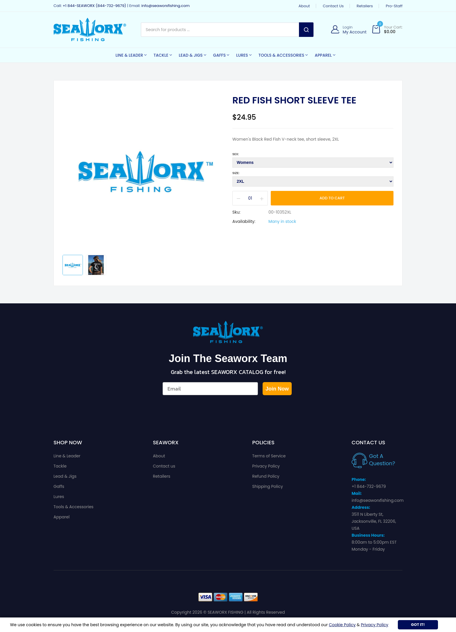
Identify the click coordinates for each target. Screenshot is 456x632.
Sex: (235, 154)
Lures (59, 496)
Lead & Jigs (65, 476)
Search (306, 29)
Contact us (333, 6)
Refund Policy (265, 476)
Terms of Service (269, 456)
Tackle (60, 466)
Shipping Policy (267, 486)
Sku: (236, 212)
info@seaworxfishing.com (165, 5)
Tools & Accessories (73, 507)
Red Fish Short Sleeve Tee (294, 100)
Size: (235, 173)
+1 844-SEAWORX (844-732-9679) (94, 5)
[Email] (210, 388)
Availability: (243, 221)
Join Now (277, 389)
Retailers (365, 6)
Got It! (418, 624)
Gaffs (59, 486)
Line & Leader (67, 456)
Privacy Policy (266, 466)
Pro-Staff (394, 6)
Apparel (62, 517)
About (304, 6)
